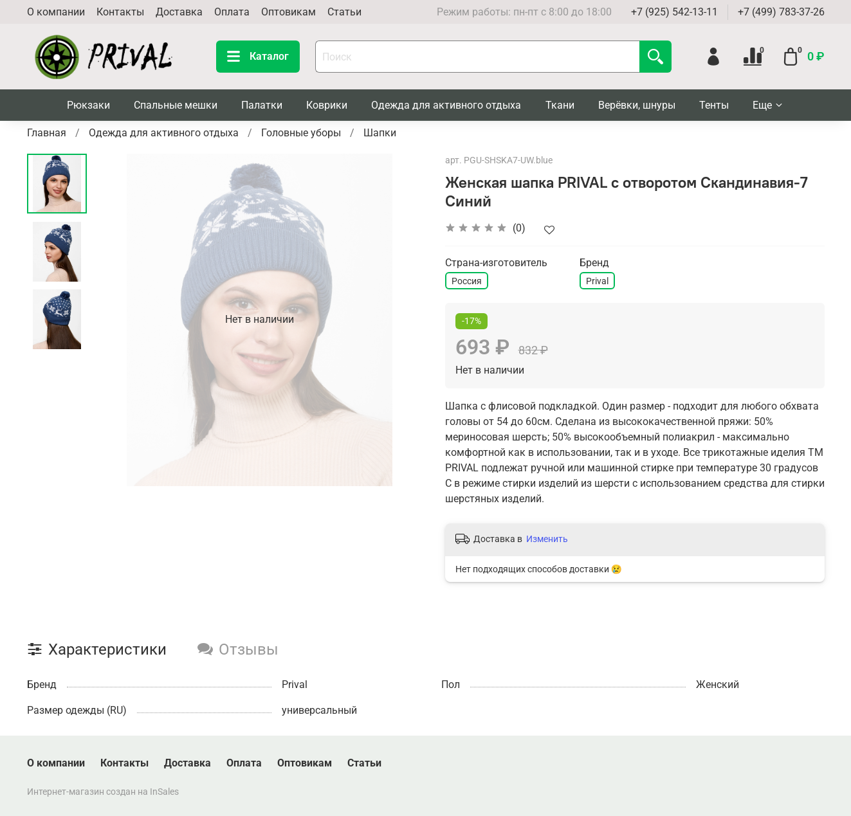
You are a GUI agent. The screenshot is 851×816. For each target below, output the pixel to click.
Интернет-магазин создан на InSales (103, 791)
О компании (56, 12)
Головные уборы (301, 133)
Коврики (326, 105)
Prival (597, 281)
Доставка (179, 12)
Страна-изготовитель (496, 263)
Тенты (714, 105)
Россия (467, 281)
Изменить (547, 539)
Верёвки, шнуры (636, 105)
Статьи (344, 12)
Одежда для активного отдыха (446, 105)
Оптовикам (288, 12)
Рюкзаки (88, 105)
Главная (46, 133)
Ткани (559, 105)
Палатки (261, 105)
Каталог (258, 56)
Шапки (379, 133)
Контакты (120, 12)
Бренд (594, 263)
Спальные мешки (175, 105)
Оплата (232, 12)
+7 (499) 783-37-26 (781, 12)
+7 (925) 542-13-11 (674, 12)
